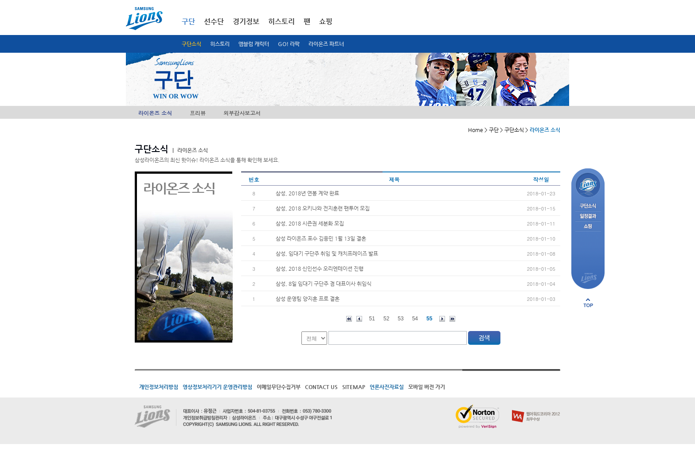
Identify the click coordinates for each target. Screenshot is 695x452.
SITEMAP (353, 387)
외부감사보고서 (242, 113)
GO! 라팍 (289, 44)
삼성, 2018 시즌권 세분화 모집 (310, 223)
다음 (442, 319)
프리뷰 (198, 113)
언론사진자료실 (387, 387)
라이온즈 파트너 (326, 44)
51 (372, 319)
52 (386, 319)
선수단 (214, 21)
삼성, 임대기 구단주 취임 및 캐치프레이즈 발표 (327, 253)
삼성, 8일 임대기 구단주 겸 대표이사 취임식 (323, 284)
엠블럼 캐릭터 (253, 44)
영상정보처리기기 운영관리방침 (217, 387)
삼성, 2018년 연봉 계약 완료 (307, 193)
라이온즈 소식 (155, 113)
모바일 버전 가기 (426, 387)
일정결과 (588, 216)
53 (400, 319)
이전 (359, 319)
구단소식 (191, 44)
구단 (188, 21)
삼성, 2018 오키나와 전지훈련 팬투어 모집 (323, 208)
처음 (349, 319)
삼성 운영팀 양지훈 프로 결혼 (308, 299)
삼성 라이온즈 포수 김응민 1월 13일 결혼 (321, 238)
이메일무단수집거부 (279, 387)
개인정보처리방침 (158, 387)
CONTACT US (321, 387)
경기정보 (246, 21)
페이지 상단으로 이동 (588, 302)
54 (415, 319)
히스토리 (220, 44)
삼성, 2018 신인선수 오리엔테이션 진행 (319, 268)
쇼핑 (325, 21)
